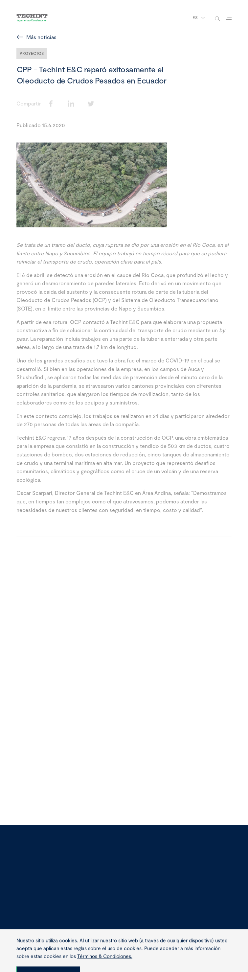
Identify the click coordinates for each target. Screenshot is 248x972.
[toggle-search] (217, 18)
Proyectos (32, 53)
